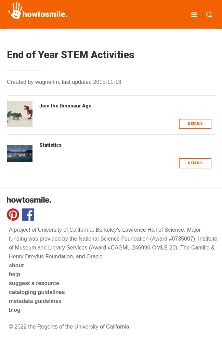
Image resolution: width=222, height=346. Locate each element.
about (16, 265)
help (14, 274)
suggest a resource (34, 283)
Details (195, 123)
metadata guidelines (35, 301)
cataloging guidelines (37, 292)
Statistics (50, 145)
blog (15, 310)
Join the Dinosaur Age (65, 105)
